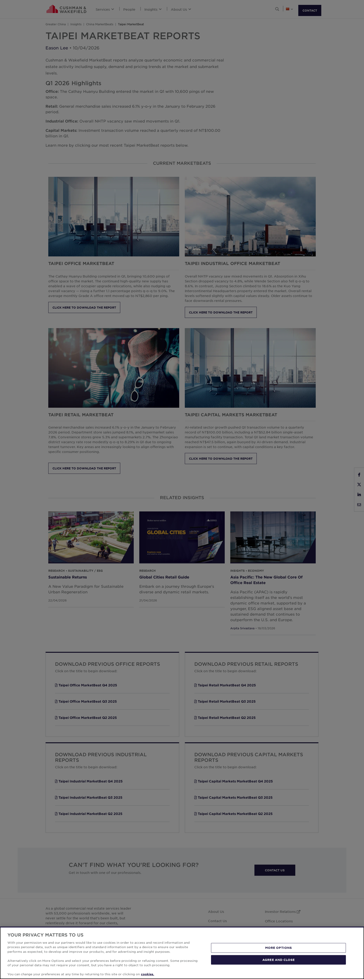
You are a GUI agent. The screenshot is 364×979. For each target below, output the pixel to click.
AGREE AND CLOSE (278, 959)
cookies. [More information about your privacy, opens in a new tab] (147, 974)
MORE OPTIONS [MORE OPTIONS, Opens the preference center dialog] (278, 948)
